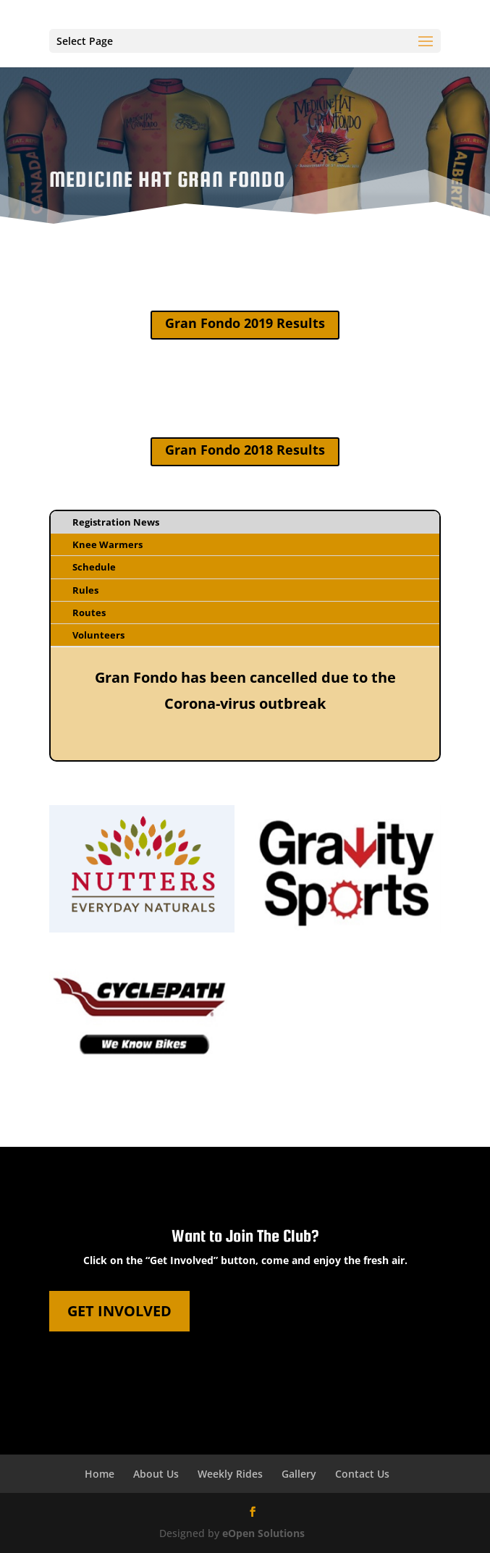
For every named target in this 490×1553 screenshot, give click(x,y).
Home (99, 1474)
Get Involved (119, 1311)
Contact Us (362, 1474)
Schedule (94, 566)
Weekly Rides (230, 1474)
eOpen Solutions (263, 1533)
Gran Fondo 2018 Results (245, 449)
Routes (89, 612)
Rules (85, 590)
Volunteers (98, 634)
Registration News (115, 522)
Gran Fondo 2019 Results (245, 323)
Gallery (299, 1474)
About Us (156, 1474)
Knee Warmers (107, 544)
